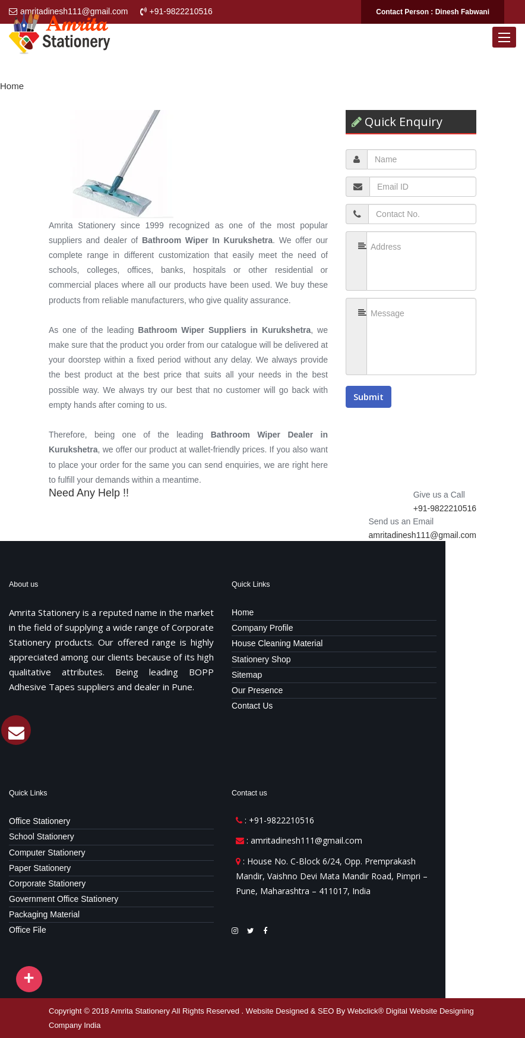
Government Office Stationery (63, 899)
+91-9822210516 (444, 508)
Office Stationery (39, 821)
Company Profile (262, 628)
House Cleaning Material (277, 643)
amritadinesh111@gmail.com (422, 535)
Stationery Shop (261, 659)
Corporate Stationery (47, 883)
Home (12, 86)
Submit (368, 396)
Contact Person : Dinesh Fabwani (432, 12)
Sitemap (247, 675)
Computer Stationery (47, 852)
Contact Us (252, 705)
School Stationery (41, 836)
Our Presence (257, 690)
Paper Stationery (40, 868)
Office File (27, 930)
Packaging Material (44, 914)
